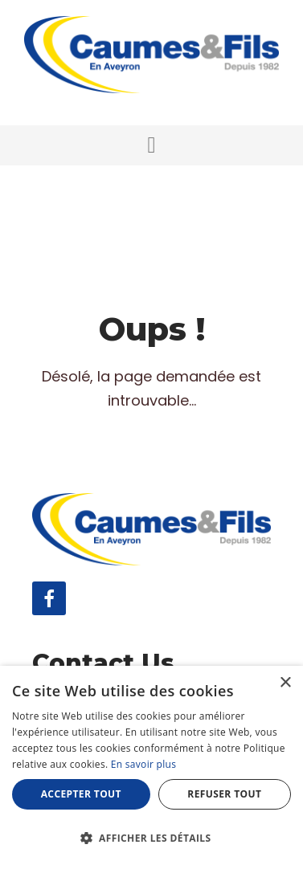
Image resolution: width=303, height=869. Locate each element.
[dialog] (151, 767)
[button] (151, 145)
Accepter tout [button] (81, 794)
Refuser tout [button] (224, 794)
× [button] (285, 683)
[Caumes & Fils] (151, 53)
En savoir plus (143, 764)
